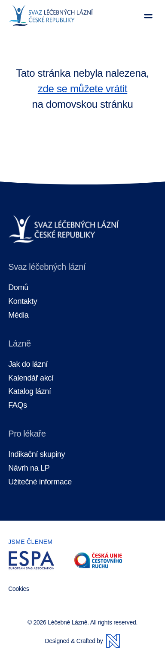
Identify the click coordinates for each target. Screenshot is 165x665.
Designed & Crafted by (82, 641)
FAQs (17, 405)
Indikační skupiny (36, 454)
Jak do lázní (28, 364)
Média (18, 315)
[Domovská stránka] (51, 16)
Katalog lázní (29, 391)
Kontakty (22, 301)
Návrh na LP (28, 468)
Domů (18, 288)
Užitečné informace (40, 482)
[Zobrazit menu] (148, 16)
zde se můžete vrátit (82, 88)
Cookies (18, 588)
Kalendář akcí (30, 378)
